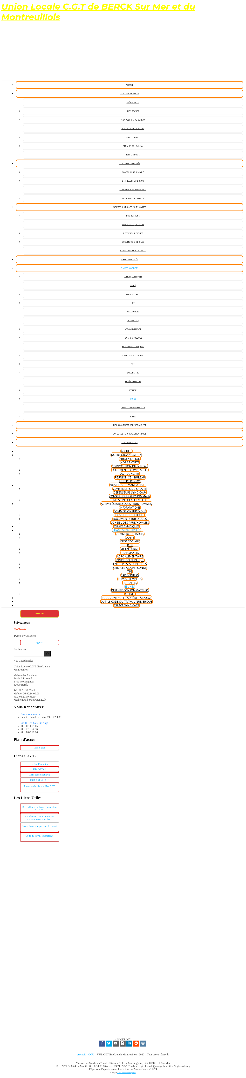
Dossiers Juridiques (133, 233)
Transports (133, 320)
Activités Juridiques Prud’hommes (129, 207)
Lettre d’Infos (133, 155)
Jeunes (133, 399)
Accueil (129, 85)
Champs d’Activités (129, 268)
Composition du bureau (133, 120)
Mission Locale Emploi (133, 198)
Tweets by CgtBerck (25, 635)
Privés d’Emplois (133, 381)
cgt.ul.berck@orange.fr (33, 699)
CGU (91, 1054)
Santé (133, 285)
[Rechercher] (47, 653)
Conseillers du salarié (133, 172)
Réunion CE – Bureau (133, 146)
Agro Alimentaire (133, 329)
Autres (133, 416)
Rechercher (20, 649)
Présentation (133, 102)
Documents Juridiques (133, 242)
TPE (133, 364)
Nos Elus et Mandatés (129, 163)
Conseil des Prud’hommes (133, 250)
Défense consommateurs (133, 407)
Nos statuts (133, 111)
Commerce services (133, 277)
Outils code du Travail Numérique (129, 434)
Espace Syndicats (129, 442)
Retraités (133, 390)
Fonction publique (133, 338)
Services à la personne (133, 355)
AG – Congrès (132, 137)
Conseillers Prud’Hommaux (133, 189)
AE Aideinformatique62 (126, 1073)
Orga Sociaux (133, 294)
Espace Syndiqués (129, 259)
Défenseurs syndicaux (133, 181)
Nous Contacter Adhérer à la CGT (129, 425)
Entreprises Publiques (133, 346)
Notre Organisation (129, 94)
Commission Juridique (133, 224)
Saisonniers (133, 373)
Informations (133, 216)
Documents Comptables (132, 128)
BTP (133, 303)
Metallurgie (133, 312)
